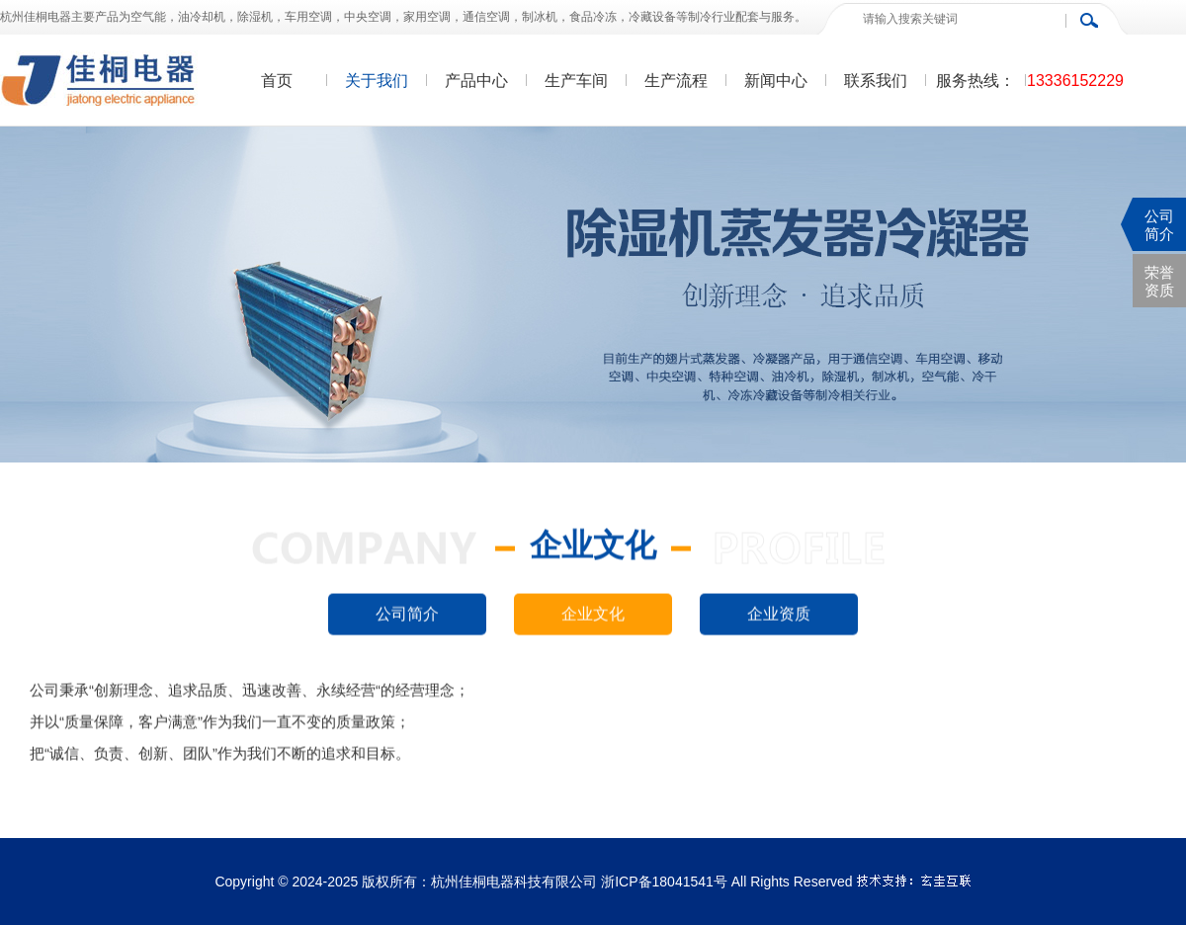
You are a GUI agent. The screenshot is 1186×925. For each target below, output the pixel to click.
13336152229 (1075, 80)
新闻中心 (775, 80)
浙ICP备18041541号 (664, 881)
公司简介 (407, 614)
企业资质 (778, 614)
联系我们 (875, 80)
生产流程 (676, 80)
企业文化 (593, 614)
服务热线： (975, 80)
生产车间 (576, 80)
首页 (277, 80)
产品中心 (476, 80)
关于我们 (376, 80)
